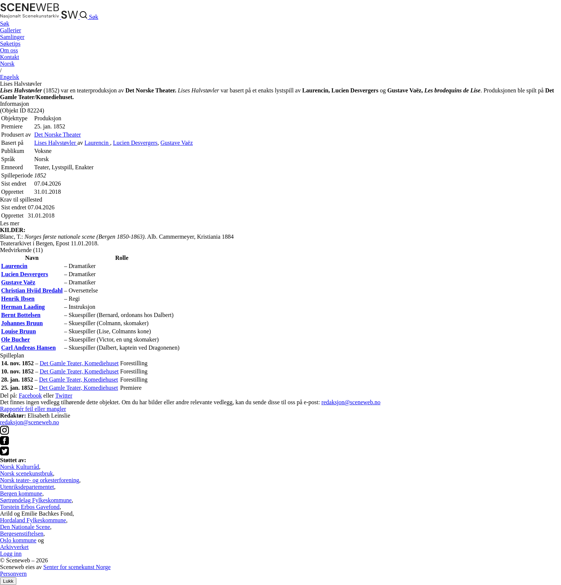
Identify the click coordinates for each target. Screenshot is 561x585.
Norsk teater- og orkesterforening (39, 480)
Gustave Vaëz (177, 143)
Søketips (10, 43)
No (7, 64)
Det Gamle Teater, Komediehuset (79, 363)
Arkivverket (14, 547)
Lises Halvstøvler (55, 143)
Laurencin (97, 143)
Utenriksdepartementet (27, 487)
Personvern (13, 574)
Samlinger (12, 37)
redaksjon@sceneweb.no (350, 402)
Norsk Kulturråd (19, 467)
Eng (9, 77)
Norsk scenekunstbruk (26, 473)
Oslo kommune (18, 540)
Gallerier (10, 30)
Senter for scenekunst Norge (76, 567)
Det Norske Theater (57, 134)
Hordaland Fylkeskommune (33, 520)
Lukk (8, 581)
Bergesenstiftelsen (21, 533)
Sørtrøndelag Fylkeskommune (36, 500)
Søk (4, 23)
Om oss (9, 50)
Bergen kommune (21, 493)
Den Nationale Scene (25, 527)
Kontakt (9, 57)
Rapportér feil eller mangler (33, 409)
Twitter (63, 395)
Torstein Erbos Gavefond (30, 507)
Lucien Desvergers (135, 143)
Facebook (30, 395)
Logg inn (11, 553)
